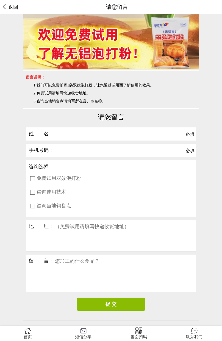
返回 (10, 7)
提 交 (111, 304)
